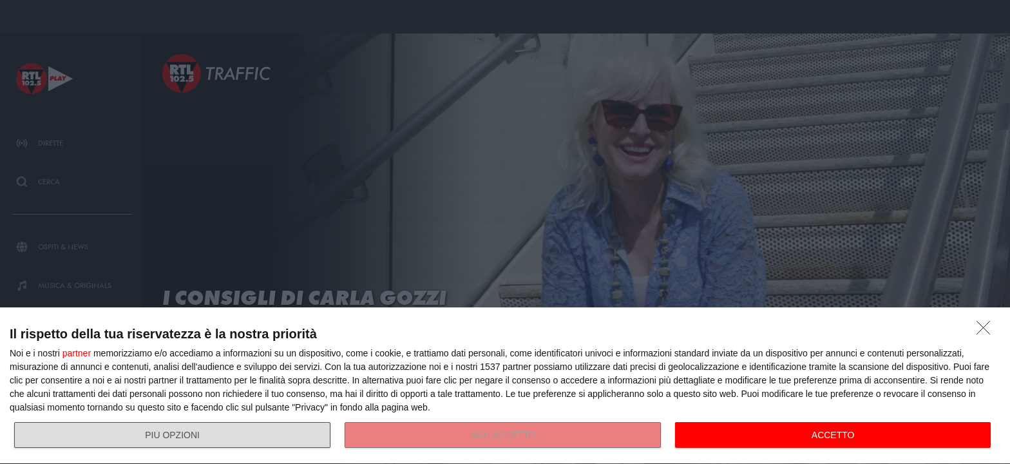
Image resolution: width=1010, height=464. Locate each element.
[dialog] (505, 386)
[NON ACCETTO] (987, 331)
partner (76, 353)
